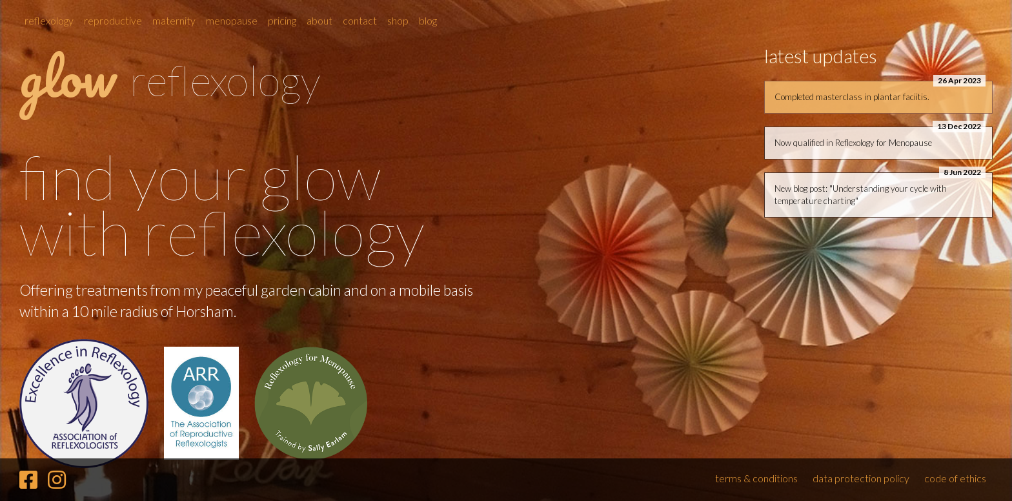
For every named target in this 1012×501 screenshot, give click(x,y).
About (319, 20)
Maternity (174, 20)
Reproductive (113, 20)
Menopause (232, 20)
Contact (360, 20)
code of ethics (955, 478)
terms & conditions (756, 478)
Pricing (282, 20)
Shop (398, 20)
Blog (428, 20)
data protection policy (861, 478)
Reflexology (49, 20)
